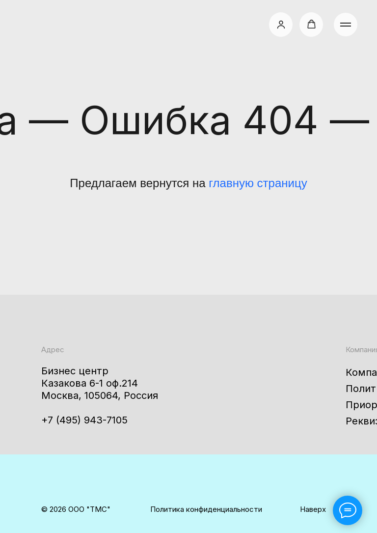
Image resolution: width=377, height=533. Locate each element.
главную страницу (258, 183)
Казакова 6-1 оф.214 (89, 383)
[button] (281, 24)
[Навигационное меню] (345, 25)
